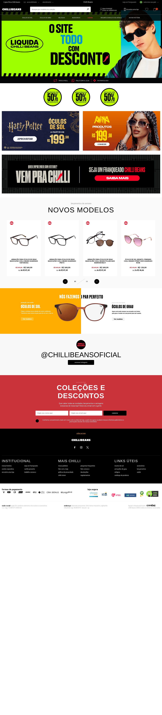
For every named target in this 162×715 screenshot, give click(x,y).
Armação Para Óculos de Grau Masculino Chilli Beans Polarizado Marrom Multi (100, 261)
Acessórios (76, 18)
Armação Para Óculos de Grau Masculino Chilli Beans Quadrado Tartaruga (24, 261)
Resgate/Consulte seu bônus (111, 18)
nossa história (7, 466)
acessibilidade (32, 2)
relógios (117, 472)
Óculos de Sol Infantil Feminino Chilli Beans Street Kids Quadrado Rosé (138, 261)
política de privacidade (65, 472)
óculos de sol (119, 466)
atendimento (47, 2)
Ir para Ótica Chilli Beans (12, 2)
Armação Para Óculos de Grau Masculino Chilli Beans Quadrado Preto (62, 261)
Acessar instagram (81, 362)
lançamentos (141, 469)
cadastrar (115, 413)
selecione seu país (148, 2)
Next (96, 281)
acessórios (141, 466)
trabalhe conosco (30, 472)
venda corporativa (8, 469)
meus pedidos (63, 466)
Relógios (61, 18)
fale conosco (85, 469)
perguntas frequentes (88, 466)
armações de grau (120, 469)
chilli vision (62, 475)
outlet (139, 472)
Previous (65, 281)
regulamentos (85, 475)
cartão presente (29, 469)
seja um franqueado (129, 2)
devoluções (84, 472)
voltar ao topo (81, 433)
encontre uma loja (8, 472)
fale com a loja (63, 469)
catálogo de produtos (121, 475)
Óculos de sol (27, 18)
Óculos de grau (45, 18)
